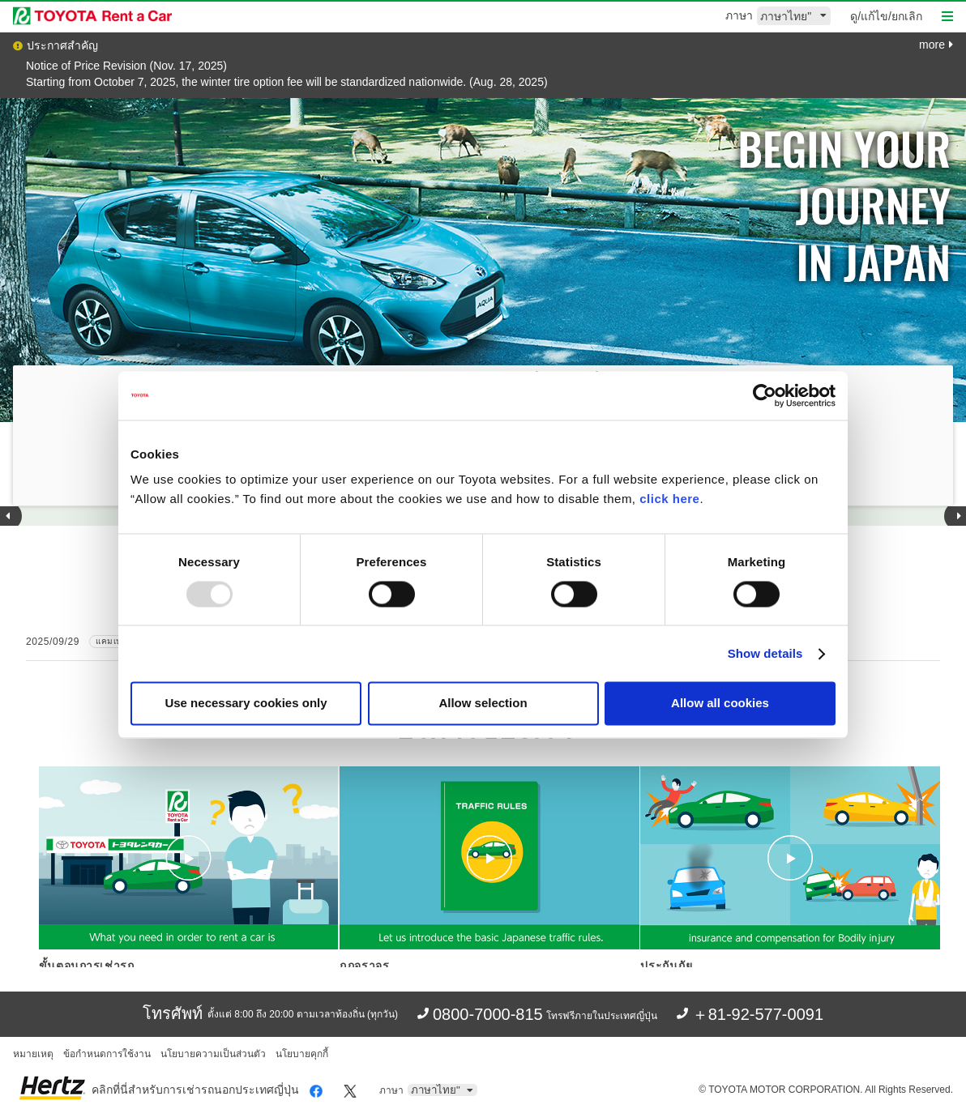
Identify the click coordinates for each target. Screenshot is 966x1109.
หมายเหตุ (33, 1054)
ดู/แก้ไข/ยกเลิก (886, 16)
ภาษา (739, 15)
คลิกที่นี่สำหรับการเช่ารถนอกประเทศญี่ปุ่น (195, 1089)
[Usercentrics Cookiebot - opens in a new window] (765, 395)
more (936, 44)
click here (669, 498)
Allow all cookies (720, 703)
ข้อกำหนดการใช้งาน (107, 1054)
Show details (765, 653)
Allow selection (482, 703)
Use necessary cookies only (246, 703)
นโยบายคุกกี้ (302, 1054)
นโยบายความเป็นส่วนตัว (213, 1054)
